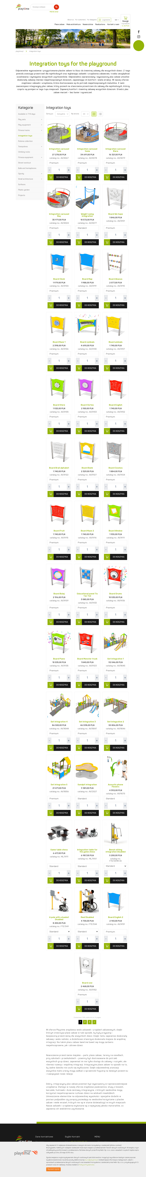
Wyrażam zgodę (53, 1169)
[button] (41, 119)
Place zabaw (59, 24)
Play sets (22, 120)
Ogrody (21, 174)
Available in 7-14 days (26, 114)
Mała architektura (74, 24)
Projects (21, 195)
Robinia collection (25, 141)
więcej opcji (54, 12)
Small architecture (25, 179)
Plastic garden (24, 190)
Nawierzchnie (88, 24)
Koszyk (125, 21)
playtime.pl (19, 51)
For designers (92, 20)
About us (70, 20)
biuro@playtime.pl (91, 1160)
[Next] (94, 1023)
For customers (80, 20)
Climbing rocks (24, 152)
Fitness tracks (24, 130)
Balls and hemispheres (27, 168)
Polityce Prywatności (86, 1165)
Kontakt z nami (113, 24)
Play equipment (24, 125)
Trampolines (23, 147)
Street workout (24, 163)
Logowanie (104, 20)
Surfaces (21, 185)
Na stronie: (75, 114)
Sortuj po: (49, 114)
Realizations (100, 24)
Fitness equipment (25, 157)
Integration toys (25, 136)
